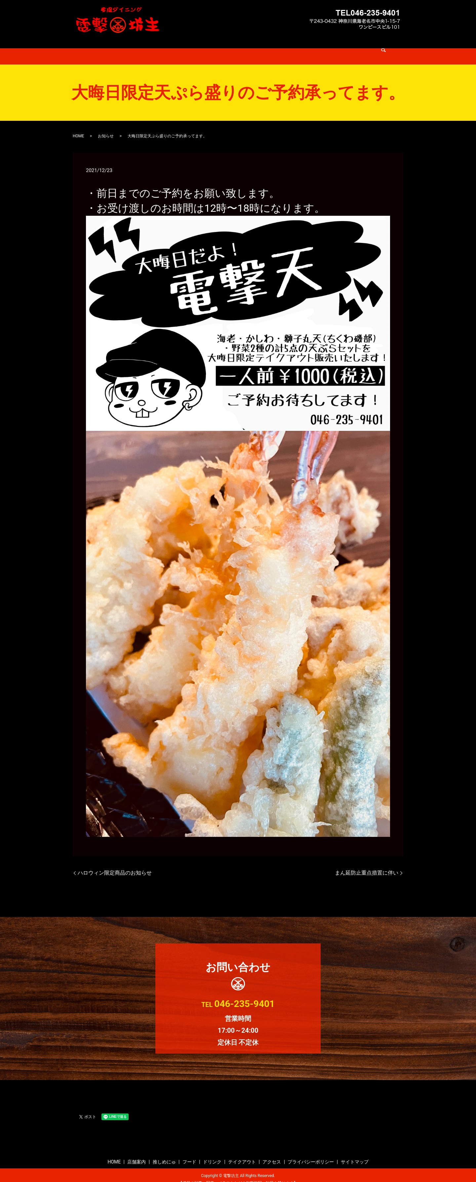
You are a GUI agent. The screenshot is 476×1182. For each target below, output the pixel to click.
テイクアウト (281, 47)
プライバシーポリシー (311, 1153)
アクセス (313, 47)
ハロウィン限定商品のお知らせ (115, 864)
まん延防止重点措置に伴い (366, 864)
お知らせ (106, 127)
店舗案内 (165, 47)
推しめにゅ (195, 47)
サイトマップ (355, 1153)
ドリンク (249, 47)
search (337, 48)
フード (223, 47)
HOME (140, 47)
